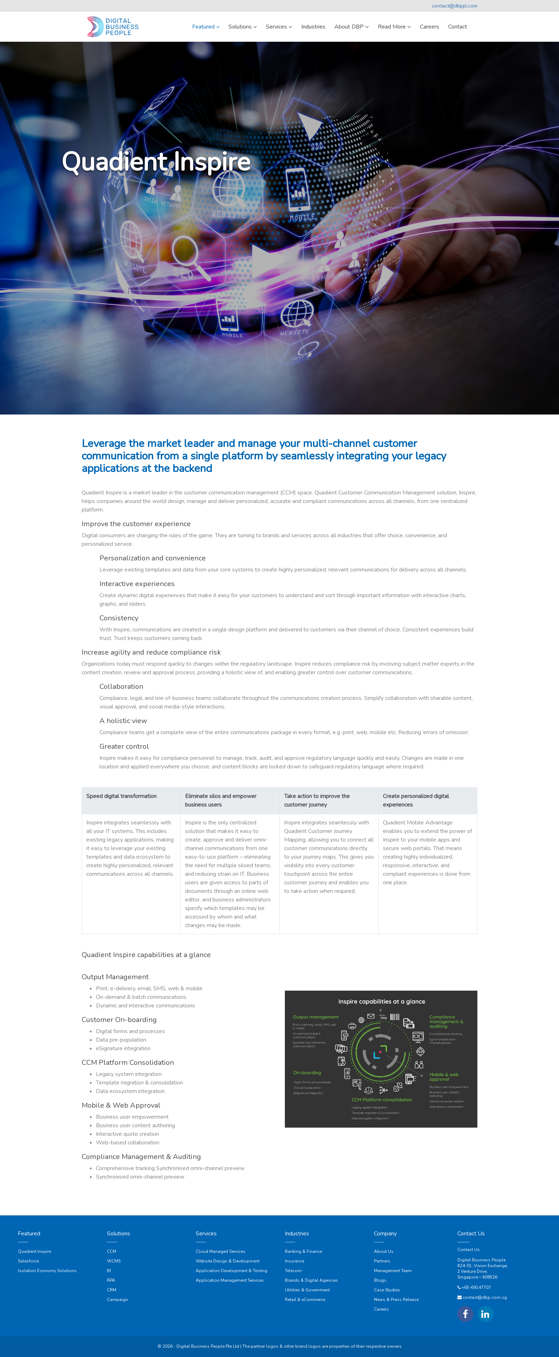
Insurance (294, 1261)
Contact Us (468, 1249)
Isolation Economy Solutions (47, 1271)
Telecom (293, 1271)
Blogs (380, 1280)
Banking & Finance (303, 1251)
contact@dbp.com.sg (485, 1297)
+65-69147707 (476, 1287)
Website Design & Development (228, 1261)
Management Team (393, 1271)
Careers (381, 1309)
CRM (111, 1290)
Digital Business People (481, 1260)
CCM (111, 1251)
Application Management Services (230, 1280)
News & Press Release (396, 1299)
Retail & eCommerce (305, 1299)
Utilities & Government (307, 1290)
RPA (111, 1280)
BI (109, 1271)
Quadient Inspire (34, 1251)
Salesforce (28, 1261)
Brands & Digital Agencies (311, 1280)
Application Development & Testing (231, 1271)
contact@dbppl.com (454, 5)
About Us (384, 1251)
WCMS (113, 1261)
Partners (382, 1261)
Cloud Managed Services (220, 1251)
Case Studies (387, 1290)
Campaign (117, 1299)
